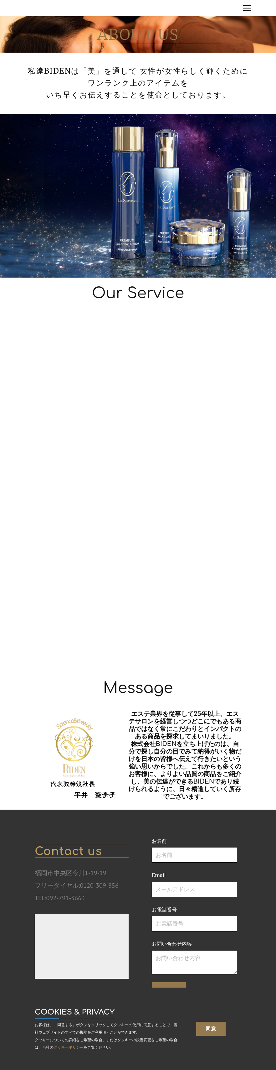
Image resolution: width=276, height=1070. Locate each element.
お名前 (159, 841)
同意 (211, 1029)
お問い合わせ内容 (172, 944)
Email (159, 875)
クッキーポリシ (67, 1047)
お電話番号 (164, 909)
